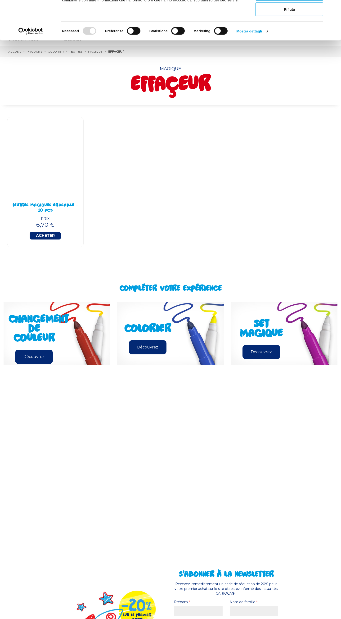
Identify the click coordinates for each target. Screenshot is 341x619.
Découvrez (34, 356)
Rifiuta (289, 43)
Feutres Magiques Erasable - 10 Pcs (45, 208)
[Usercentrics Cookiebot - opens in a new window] (30, 65)
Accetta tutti (289, 12)
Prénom (182, 602)
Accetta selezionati (289, 28)
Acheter (45, 235)
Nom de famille (243, 602)
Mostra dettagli (249, 65)
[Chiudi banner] (333, 7)
